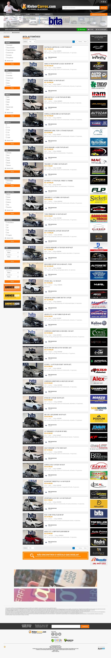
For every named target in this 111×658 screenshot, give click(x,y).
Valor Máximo (9, 274)
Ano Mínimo (8, 250)
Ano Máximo (8, 254)
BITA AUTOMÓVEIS (11, 30)
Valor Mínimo (9, 270)
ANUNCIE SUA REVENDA (98, 14)
